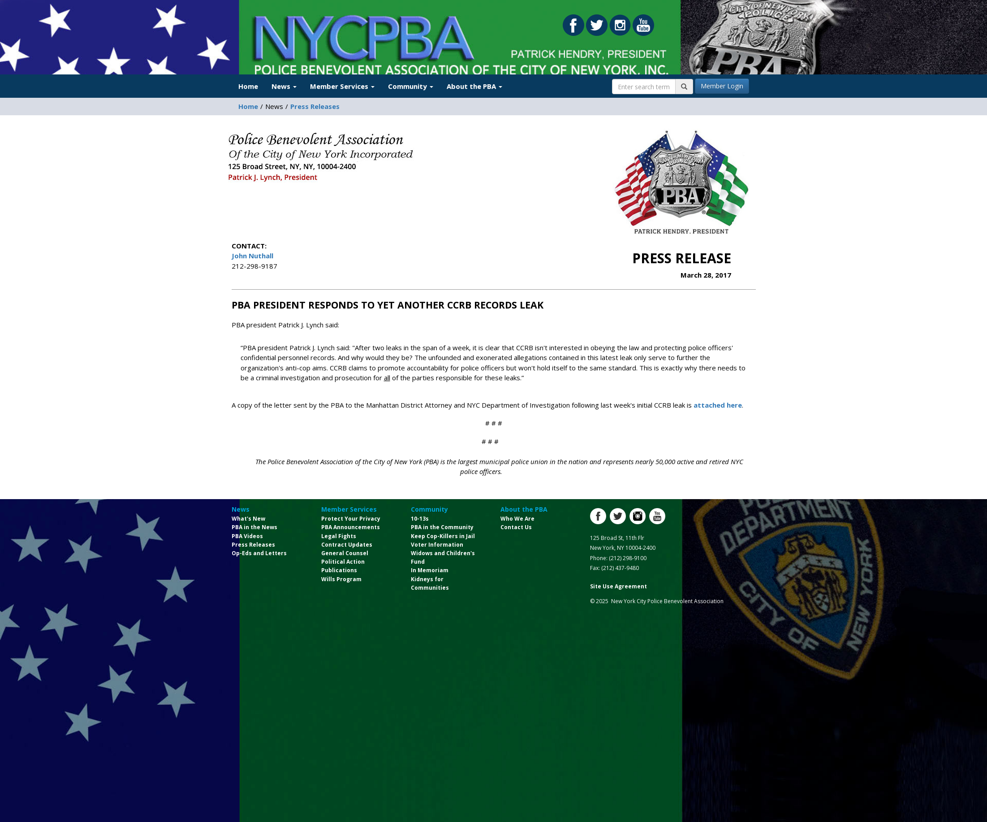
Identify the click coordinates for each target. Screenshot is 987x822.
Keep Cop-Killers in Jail (443, 536)
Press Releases (315, 106)
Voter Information (437, 544)
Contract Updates (346, 544)
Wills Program (341, 579)
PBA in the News (254, 527)
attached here (718, 404)
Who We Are (517, 518)
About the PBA (523, 509)
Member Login (722, 86)
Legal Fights (338, 536)
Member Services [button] (342, 86)
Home (248, 86)
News (241, 509)
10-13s (420, 518)
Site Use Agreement (618, 586)
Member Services (349, 509)
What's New (248, 518)
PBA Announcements (350, 527)
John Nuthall (252, 255)
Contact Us (516, 527)
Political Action (343, 561)
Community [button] (410, 86)
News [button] (284, 86)
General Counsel (344, 553)
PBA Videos (247, 536)
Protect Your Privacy (350, 518)
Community (429, 509)
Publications (339, 570)
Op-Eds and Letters (259, 553)
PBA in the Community (442, 527)
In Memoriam (429, 570)
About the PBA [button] (474, 86)
